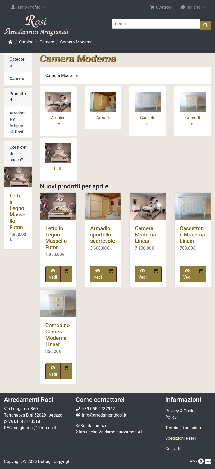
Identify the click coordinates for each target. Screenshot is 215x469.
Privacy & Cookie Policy (181, 414)
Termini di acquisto (183, 427)
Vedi (53, 274)
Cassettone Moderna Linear (192, 234)
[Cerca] (156, 24)
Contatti (172, 448)
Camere (46, 42)
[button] (27, 7)
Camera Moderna (76, 42)
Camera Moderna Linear (145, 234)
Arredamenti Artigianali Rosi (18, 122)
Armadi (103, 117)
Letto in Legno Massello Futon (56, 237)
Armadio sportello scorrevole (102, 234)
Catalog (26, 42)
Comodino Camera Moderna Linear (57, 334)
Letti (58, 168)
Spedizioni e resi (180, 438)
